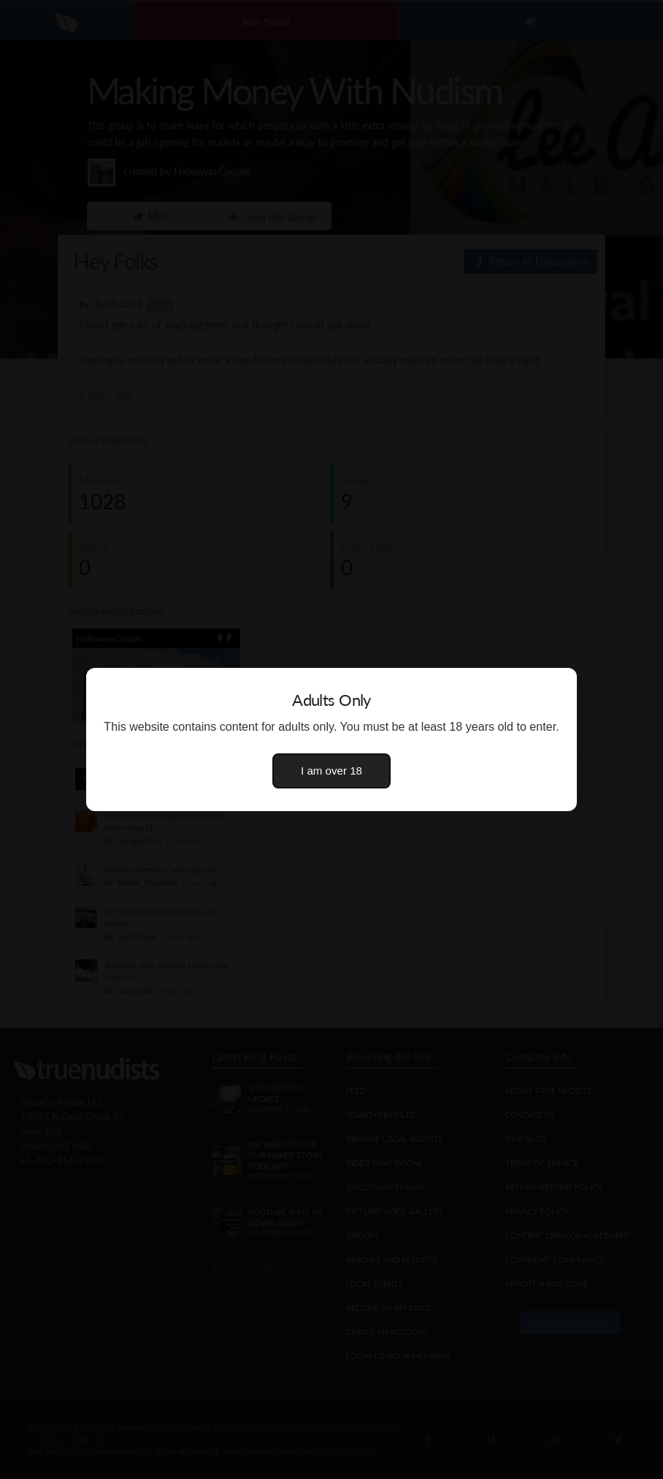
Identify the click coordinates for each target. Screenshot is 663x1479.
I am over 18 (331, 770)
